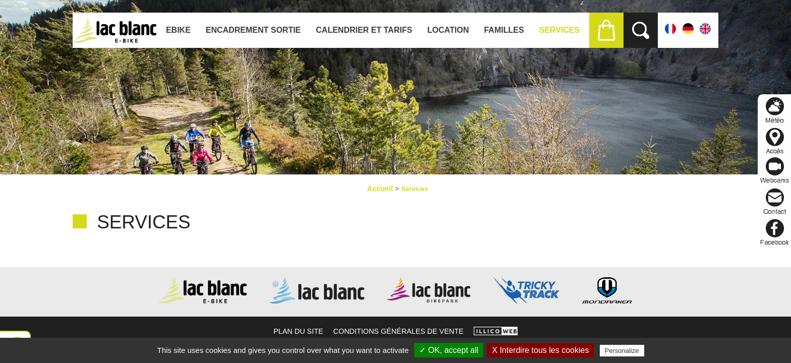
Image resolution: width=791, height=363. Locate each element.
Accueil (380, 189)
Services (559, 30)
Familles (504, 30)
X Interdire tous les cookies (540, 350)
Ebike (178, 30)
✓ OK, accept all (448, 350)
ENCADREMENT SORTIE (253, 30)
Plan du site (298, 331)
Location (448, 30)
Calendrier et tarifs (364, 30)
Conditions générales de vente (398, 331)
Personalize (622, 350)
